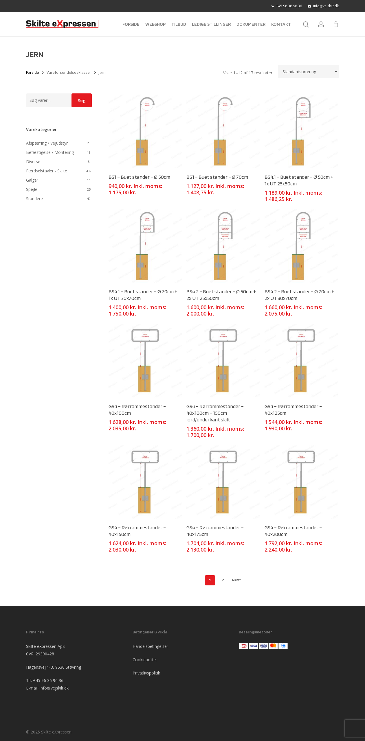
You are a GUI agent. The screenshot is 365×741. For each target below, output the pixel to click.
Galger (32, 180)
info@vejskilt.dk (54, 688)
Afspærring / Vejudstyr (47, 143)
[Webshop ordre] (308, 71)
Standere (34, 198)
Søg (81, 100)
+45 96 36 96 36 (48, 680)
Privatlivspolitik (146, 673)
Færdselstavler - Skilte (46, 171)
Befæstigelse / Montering (50, 152)
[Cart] (336, 24)
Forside (32, 72)
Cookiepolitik (145, 659)
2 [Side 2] (223, 580)
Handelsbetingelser (150, 646)
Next (236, 580)
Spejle (31, 189)
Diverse (33, 161)
